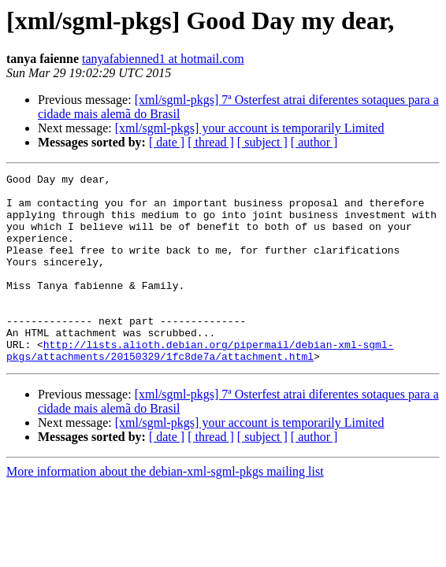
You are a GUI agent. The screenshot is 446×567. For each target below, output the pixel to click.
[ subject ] (262, 142)
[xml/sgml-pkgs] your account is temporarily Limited (250, 128)
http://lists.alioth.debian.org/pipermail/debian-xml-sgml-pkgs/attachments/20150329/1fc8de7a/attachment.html (199, 386)
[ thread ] (211, 142)
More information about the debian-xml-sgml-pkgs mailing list (165, 509)
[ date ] (166, 142)
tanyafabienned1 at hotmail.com (163, 58)
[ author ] (314, 142)
